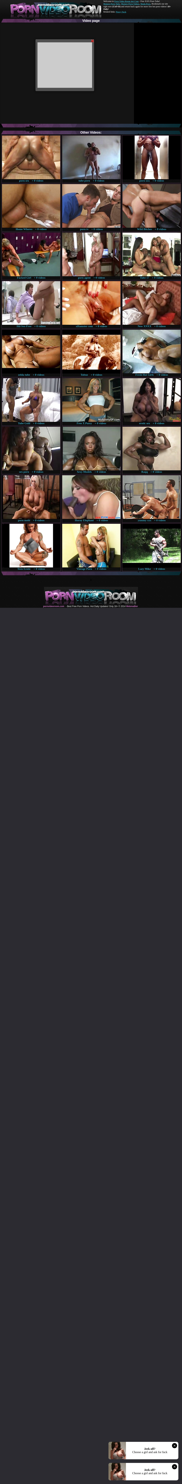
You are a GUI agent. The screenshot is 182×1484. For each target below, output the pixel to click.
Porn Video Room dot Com (126, 1)
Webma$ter (132, 606)
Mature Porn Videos (130, 4)
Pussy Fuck (121, 12)
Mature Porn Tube (111, 4)
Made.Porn (146, 4)
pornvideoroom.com (53, 606)
